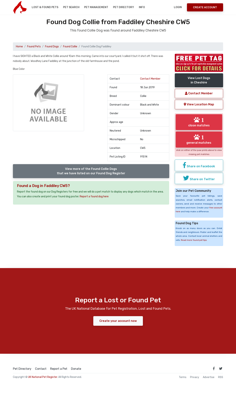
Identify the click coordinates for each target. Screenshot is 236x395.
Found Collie (70, 46)
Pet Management (96, 7)
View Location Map (199, 104)
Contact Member (150, 78)
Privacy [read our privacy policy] (194, 377)
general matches (198, 139)
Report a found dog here (94, 196)
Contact (40, 369)
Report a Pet (58, 369)
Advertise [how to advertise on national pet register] (208, 377)
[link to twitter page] (220, 368)
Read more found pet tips (194, 240)
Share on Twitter (199, 178)
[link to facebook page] (213, 368)
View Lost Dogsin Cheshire (199, 80)
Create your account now (118, 321)
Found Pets (34, 46)
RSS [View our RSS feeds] (220, 377)
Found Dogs (52, 46)
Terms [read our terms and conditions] (182, 377)
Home (19, 46)
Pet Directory (123, 7)
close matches (199, 122)
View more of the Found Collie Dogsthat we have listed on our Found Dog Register (91, 171)
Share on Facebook (199, 165)
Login (178, 7)
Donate (76, 369)
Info (142, 7)
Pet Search (71, 7)
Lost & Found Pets (45, 7)
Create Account (205, 7)
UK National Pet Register (42, 377)
